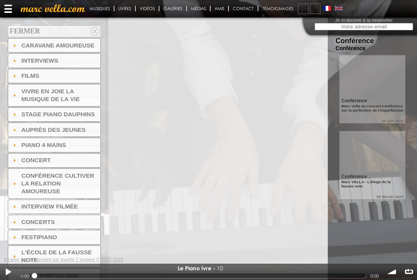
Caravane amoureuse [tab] (53, 45)
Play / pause (8, 272)
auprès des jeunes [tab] (48, 129)
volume (392, 272)
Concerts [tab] (33, 222)
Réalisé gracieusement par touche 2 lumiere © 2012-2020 (63, 259)
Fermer (25, 31)
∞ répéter (409, 272)
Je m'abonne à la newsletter (364, 20)
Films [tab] (25, 75)
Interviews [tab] (35, 60)
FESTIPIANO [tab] (34, 237)
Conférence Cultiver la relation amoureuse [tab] (52, 183)
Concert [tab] (31, 160)
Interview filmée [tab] (44, 206)
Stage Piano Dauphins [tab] (53, 114)
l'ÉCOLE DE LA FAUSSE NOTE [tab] (51, 256)
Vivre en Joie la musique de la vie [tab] (45, 95)
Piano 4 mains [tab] (38, 145)
